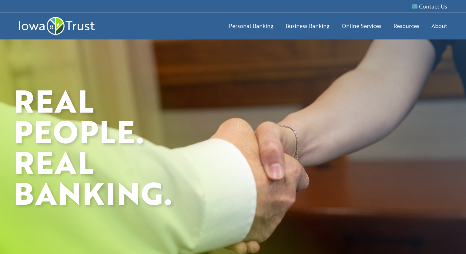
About (439, 26)
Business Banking (308, 26)
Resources (406, 26)
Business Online (400, 112)
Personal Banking (251, 26)
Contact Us (429, 6)
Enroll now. (380, 170)
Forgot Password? (379, 177)
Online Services (361, 26)
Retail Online (356, 112)
